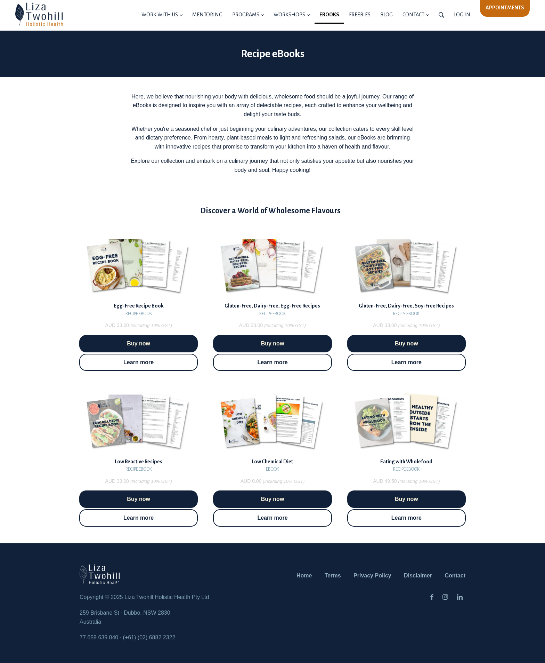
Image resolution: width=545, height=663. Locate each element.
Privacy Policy (372, 575)
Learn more (138, 362)
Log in (462, 14)
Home (304, 575)
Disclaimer (418, 575)
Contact (455, 575)
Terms (333, 575)
